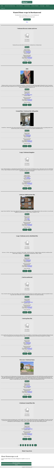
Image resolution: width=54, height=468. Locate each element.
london (28, 219)
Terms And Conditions (16, 462)
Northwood (28, 301)
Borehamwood (28, 51)
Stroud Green (28, 427)
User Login (42, 5)
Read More (25, 62)
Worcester (28, 385)
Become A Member (35, 5)
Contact (29, 62)
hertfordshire (28, 52)
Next (35, 445)
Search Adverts (27, 5)
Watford (28, 177)
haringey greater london (28, 428)
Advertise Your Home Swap (10, 5)
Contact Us (3, 8)
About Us (47, 5)
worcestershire (28, 386)
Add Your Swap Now (27, 19)
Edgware (28, 93)
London (28, 218)
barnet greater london (28, 94)
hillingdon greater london (28, 302)
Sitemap (16, 464)
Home (2, 5)
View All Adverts (19, 5)
